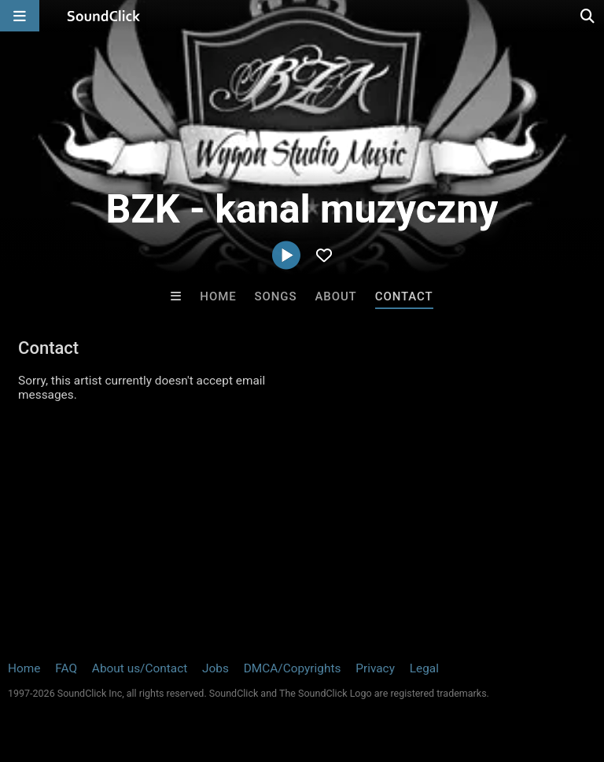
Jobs (215, 668)
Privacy (375, 668)
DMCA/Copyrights (292, 668)
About (335, 296)
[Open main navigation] (19, 15)
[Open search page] (588, 15)
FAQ (66, 668)
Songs (276, 296)
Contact (404, 296)
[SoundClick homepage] (104, 15)
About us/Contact (139, 668)
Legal (424, 668)
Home (218, 296)
